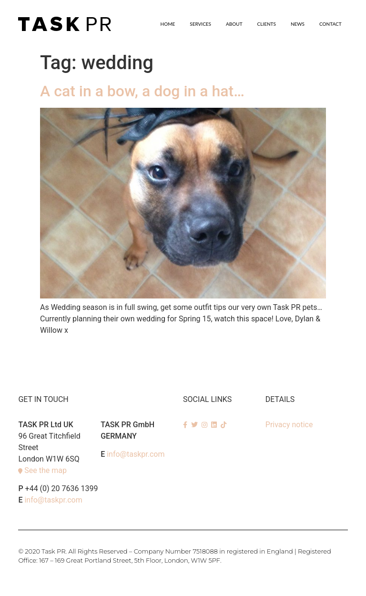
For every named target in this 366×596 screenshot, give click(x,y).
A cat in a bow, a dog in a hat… (142, 91)
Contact (330, 24)
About (234, 24)
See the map (45, 470)
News (298, 24)
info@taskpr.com (53, 499)
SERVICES (200, 24)
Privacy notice (289, 424)
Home (168, 24)
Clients (266, 24)
